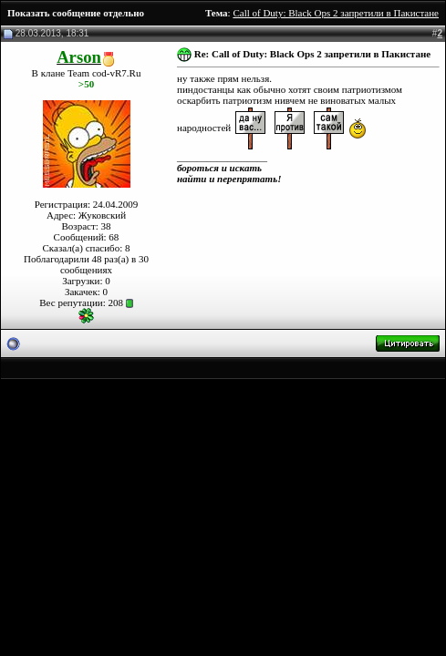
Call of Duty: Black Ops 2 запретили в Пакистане (336, 12)
